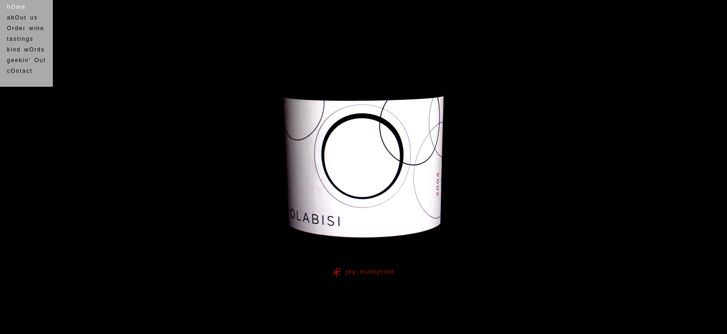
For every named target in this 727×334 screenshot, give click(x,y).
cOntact (19, 71)
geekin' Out (26, 60)
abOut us (22, 17)
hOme (16, 7)
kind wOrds (26, 49)
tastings (20, 39)
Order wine (26, 28)
